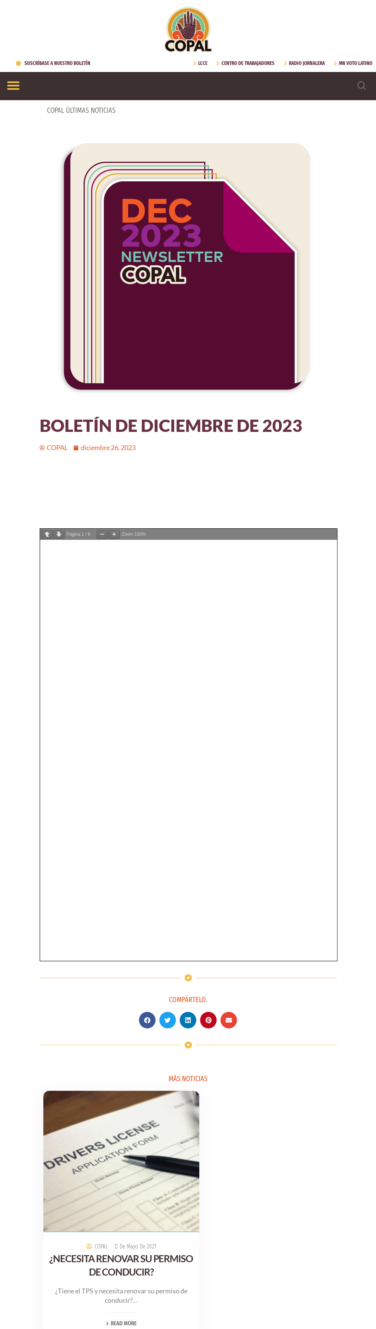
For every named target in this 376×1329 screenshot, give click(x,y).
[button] (147, 598)
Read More (114, 888)
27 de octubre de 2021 (276, 815)
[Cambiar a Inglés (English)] (172, 1309)
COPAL (93, 811)
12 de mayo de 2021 (128, 811)
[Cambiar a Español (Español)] (213, 1309)
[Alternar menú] (13, 85)
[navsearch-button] (362, 86)
